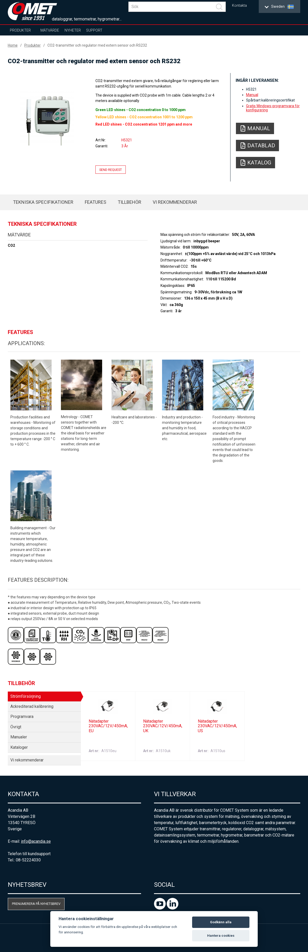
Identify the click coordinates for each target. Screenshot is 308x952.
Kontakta (239, 5)
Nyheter (73, 30)
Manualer (18, 737)
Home (13, 45)
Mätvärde (49, 30)
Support (94, 30)
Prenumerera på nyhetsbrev (36, 904)
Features (95, 202)
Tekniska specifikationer (43, 202)
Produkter (20, 30)
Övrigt (15, 726)
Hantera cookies (220, 936)
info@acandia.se (36, 841)
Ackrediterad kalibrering (31, 706)
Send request (110, 169)
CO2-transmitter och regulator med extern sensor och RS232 (97, 45)
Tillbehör (129, 202)
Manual (252, 95)
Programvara (21, 716)
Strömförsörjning (25, 696)
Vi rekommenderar (175, 202)
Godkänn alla (221, 922)
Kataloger (19, 747)
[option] (47, 118)
